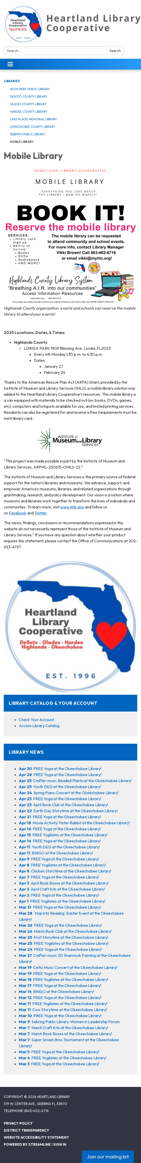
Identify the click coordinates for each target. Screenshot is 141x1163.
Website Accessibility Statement (36, 1137)
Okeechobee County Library (32, 127)
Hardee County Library (28, 111)
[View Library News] (70, 752)
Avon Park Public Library (30, 89)
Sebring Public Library (27, 134)
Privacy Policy (18, 1123)
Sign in (59, 1144)
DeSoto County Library (28, 96)
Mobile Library (21, 142)
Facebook (17, 512)
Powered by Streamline (27, 1144)
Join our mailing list (108, 1156)
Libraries (12, 81)
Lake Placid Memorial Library (33, 119)
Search (115, 50)
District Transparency (26, 1130)
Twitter (40, 512)
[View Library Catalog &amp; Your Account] (70, 636)
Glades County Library (28, 104)
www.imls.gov (72, 506)
